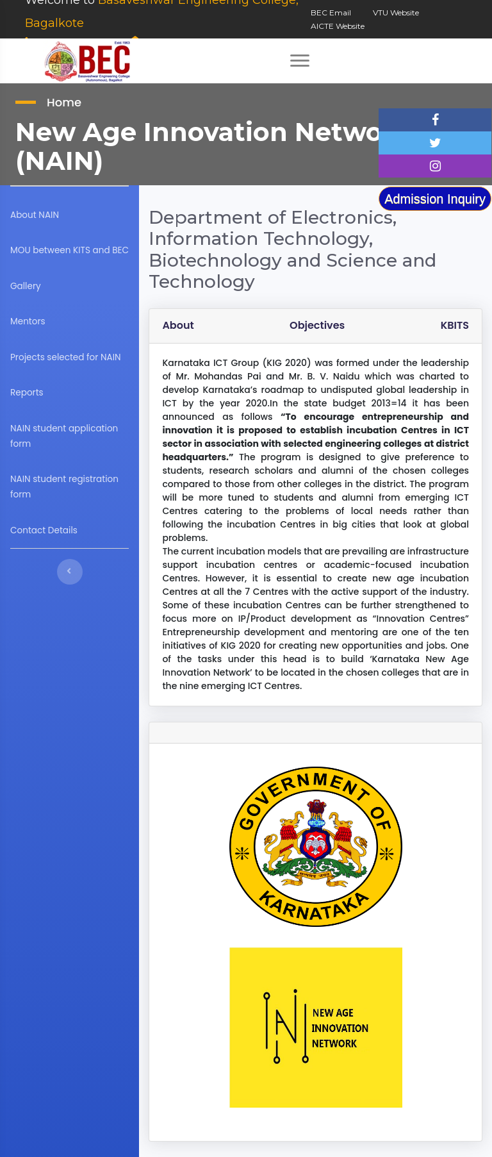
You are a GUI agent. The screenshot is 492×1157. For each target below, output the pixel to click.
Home (64, 102)
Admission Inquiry (435, 199)
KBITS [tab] (455, 325)
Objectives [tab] (319, 325)
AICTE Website (338, 26)
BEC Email (331, 12)
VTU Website (396, 12)
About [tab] (182, 325)
